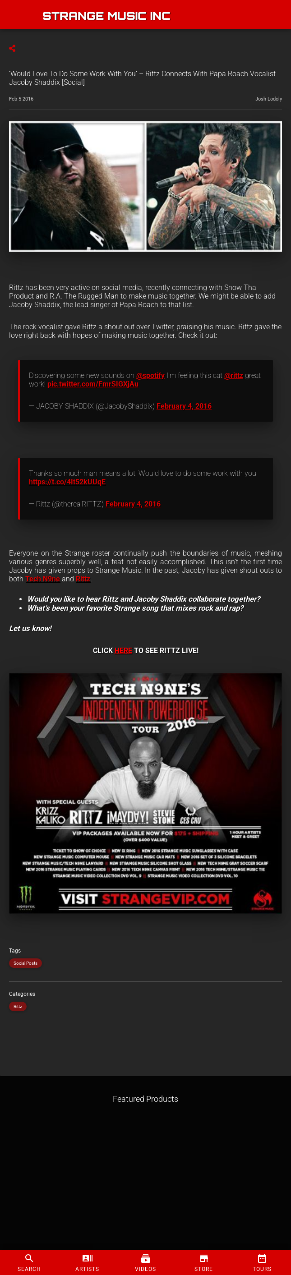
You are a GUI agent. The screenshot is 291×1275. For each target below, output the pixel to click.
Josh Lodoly (268, 99)
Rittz (83, 579)
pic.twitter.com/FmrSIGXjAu (93, 384)
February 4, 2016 (184, 406)
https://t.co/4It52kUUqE (67, 482)
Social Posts (25, 963)
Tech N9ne (42, 579)
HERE (123, 650)
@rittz (233, 375)
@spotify (150, 375)
